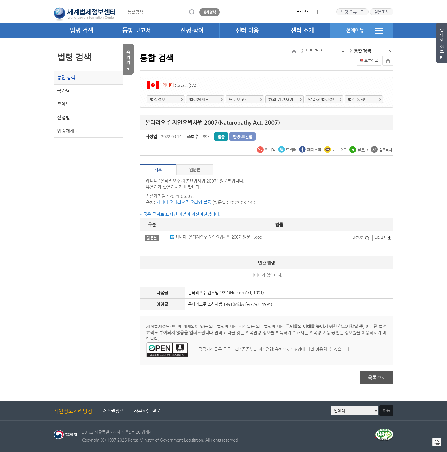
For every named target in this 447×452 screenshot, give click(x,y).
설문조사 (381, 12)
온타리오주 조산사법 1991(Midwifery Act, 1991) (230, 304)
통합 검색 (66, 77)
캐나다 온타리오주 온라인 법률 (184, 202)
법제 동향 (356, 99)
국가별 (63, 91)
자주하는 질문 (147, 411)
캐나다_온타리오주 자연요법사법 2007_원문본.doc (216, 237)
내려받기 (380, 238)
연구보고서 (239, 99)
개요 (158, 169)
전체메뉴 (364, 30)
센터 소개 (302, 30)
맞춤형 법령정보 (322, 99)
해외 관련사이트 (282, 99)
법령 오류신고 (352, 12)
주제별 (63, 104)
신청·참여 (192, 30)
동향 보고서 (136, 30)
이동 (386, 410)
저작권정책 (113, 411)
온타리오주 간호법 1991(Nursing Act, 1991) (226, 292)
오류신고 (371, 60)
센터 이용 (247, 30)
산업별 (63, 117)
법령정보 (158, 99)
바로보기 (358, 238)
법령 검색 (81, 30)
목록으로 (377, 377)
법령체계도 (67, 130)
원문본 (194, 169)
